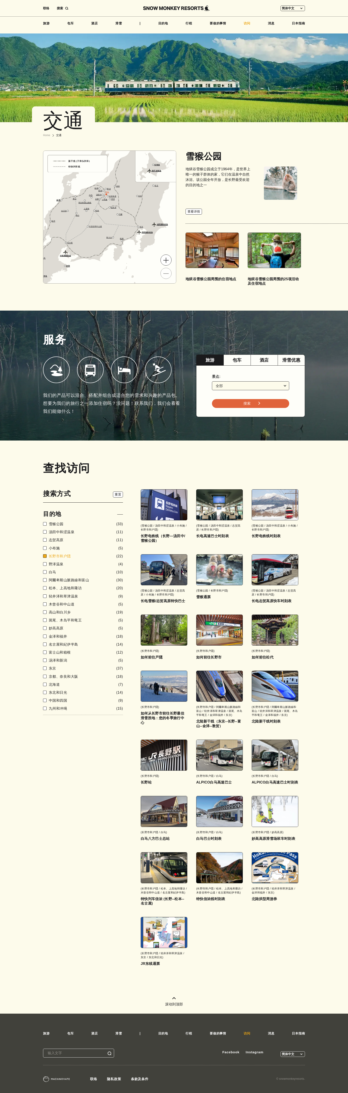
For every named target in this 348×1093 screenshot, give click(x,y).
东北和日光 (86, 692)
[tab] (209, 360)
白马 (86, 572)
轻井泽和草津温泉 (86, 596)
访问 (247, 23)
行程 (189, 23)
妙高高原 (86, 628)
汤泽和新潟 (86, 660)
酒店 (94, 23)
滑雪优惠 (291, 360)
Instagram (254, 1052)
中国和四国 (86, 700)
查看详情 (194, 211)
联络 (46, 8)
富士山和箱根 (86, 652)
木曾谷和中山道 (86, 604)
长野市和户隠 (86, 556)
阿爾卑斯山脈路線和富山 (86, 580)
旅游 (46, 23)
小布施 (86, 548)
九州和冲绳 (86, 708)
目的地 (163, 23)
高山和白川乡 (86, 612)
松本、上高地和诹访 (86, 588)
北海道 (86, 684)
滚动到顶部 (174, 1001)
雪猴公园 (86, 524)
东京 (86, 668)
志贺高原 (86, 540)
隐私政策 (114, 1079)
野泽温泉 (86, 564)
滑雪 (118, 23)
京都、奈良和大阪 (86, 676)
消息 (271, 23)
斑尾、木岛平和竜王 (86, 620)
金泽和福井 (86, 636)
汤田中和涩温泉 (86, 532)
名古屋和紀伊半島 (86, 644)
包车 (70, 23)
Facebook (230, 1052)
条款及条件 (140, 1079)
